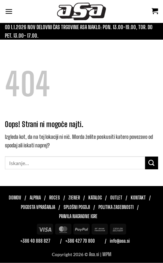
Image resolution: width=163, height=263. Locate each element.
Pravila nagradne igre (78, 216)
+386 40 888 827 (35, 241)
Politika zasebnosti (116, 207)
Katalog (95, 197)
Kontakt (138, 197)
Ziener (74, 197)
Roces (54, 197)
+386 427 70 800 (80, 241)
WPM (106, 254)
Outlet (116, 197)
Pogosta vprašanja (38, 207)
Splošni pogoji (77, 207)
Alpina (35, 197)
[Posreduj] (151, 163)
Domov (15, 197)
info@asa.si (120, 241)
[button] (9, 11)
